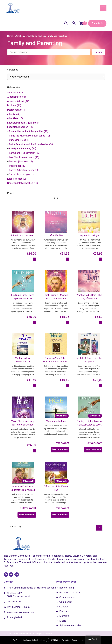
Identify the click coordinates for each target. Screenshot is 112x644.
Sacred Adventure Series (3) (23, 170)
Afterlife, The (56, 235)
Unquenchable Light (89, 235)
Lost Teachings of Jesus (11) (24, 157)
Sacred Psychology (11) (21, 174)
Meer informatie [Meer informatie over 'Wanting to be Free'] (60, 449)
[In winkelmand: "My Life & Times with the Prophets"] (100, 385)
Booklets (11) (14, 105)
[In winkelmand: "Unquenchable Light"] (100, 259)
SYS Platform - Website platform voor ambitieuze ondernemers (75, 640)
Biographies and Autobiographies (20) (28, 131)
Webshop (19, 36)
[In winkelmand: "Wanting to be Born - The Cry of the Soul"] (100, 322)
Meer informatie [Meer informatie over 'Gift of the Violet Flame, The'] (60, 514)
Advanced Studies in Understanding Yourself (23, 488)
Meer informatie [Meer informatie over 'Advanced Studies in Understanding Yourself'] (26, 514)
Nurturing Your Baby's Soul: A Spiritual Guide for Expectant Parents (56, 360)
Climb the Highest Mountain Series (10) (29, 135)
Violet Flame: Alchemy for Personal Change (22, 423)
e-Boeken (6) (13, 114)
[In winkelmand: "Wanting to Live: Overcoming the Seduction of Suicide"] (34, 385)
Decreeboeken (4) (16, 109)
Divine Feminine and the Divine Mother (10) (31, 144)
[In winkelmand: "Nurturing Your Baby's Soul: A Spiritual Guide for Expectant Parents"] (67, 385)
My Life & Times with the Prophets (89, 360)
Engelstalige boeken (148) (20, 127)
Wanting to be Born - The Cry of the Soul (89, 297)
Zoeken (98, 52)
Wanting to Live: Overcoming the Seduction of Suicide (23, 360)
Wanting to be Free (56, 421)
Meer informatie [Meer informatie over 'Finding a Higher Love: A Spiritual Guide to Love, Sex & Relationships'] (93, 449)
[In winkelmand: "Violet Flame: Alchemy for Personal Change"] (34, 450)
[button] (103, 8)
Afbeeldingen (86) (16, 96)
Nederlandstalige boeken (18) (22, 183)
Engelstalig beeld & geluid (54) (23, 122)
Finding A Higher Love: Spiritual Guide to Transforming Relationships (22, 297)
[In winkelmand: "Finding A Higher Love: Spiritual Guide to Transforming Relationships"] (34, 322)
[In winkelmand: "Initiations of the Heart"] (34, 259)
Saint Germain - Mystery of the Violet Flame (56, 297)
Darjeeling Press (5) (19, 140)
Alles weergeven (15, 92)
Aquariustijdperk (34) (18, 101)
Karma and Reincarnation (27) (24, 152)
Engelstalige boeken (35, 36)
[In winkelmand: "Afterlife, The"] (67, 259)
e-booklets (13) (15, 118)
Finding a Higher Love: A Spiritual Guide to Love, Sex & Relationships (89, 423)
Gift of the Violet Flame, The (56, 488)
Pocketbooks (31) (18, 165)
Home (10, 36)
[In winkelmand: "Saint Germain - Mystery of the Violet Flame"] (67, 322)
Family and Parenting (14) (22, 148)
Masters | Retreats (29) (21, 161)
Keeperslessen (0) (16, 178)
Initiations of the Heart (22, 235)
